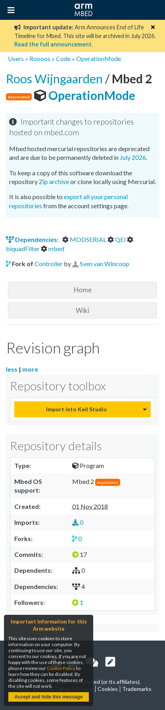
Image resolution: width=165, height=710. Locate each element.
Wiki (82, 310)
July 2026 (133, 157)
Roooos (39, 58)
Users (16, 58)
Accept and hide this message (48, 697)
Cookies (108, 688)
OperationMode (98, 58)
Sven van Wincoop (104, 263)
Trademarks (137, 688)
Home (83, 290)
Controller (49, 263)
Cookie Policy (61, 668)
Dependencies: (33, 239)
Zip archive (54, 181)
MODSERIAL (84, 239)
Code (63, 58)
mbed (52, 248)
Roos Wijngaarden (55, 78)
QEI (117, 239)
